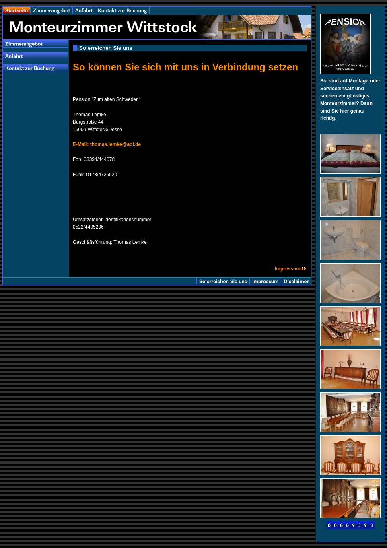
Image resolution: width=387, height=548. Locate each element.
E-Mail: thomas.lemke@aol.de (107, 144)
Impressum (291, 269)
